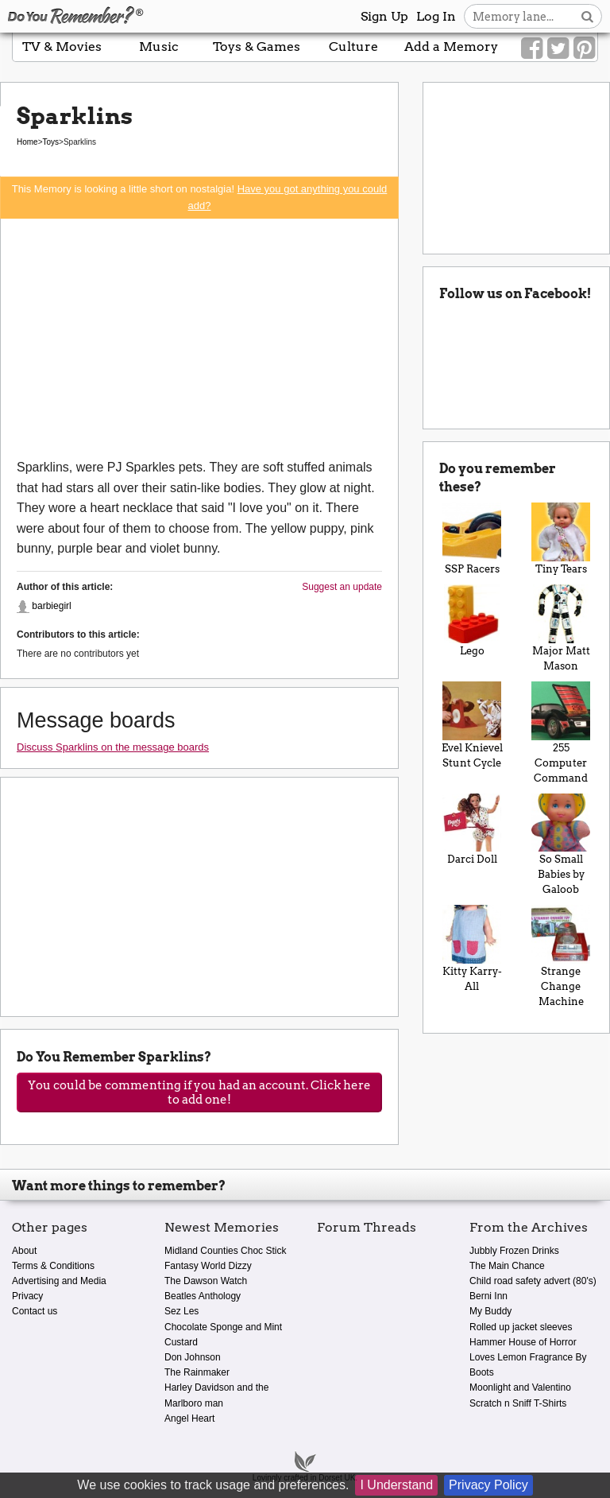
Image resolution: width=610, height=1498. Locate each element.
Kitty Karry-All (471, 948)
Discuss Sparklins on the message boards (113, 747)
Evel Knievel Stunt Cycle (471, 725)
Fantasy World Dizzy (208, 1265)
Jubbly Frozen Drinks (514, 1250)
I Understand (396, 1485)
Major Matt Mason (560, 628)
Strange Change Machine (560, 956)
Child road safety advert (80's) (532, 1280)
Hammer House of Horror (523, 1342)
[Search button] (587, 16)
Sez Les (181, 1311)
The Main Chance (507, 1265)
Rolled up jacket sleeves (520, 1327)
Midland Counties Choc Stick (225, 1250)
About (24, 1250)
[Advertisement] (199, 338)
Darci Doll (471, 830)
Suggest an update (342, 586)
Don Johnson (192, 1357)
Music (159, 46)
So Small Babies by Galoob (560, 845)
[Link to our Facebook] (531, 48)
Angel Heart (189, 1418)
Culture (353, 46)
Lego (471, 620)
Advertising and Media (59, 1280)
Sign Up (384, 16)
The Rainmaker (197, 1372)
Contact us (34, 1311)
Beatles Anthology (202, 1296)
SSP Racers (471, 539)
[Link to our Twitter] (558, 48)
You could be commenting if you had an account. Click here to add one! (199, 1092)
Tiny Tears (560, 539)
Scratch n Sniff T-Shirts (517, 1403)
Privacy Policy (488, 1485)
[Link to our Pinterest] (584, 48)
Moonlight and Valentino (520, 1387)
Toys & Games (256, 46)
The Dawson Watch (205, 1280)
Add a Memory (451, 46)
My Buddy (490, 1311)
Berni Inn (488, 1296)
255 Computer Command (560, 732)
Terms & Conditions (53, 1265)
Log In (436, 16)
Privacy (27, 1296)
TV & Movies (62, 46)
